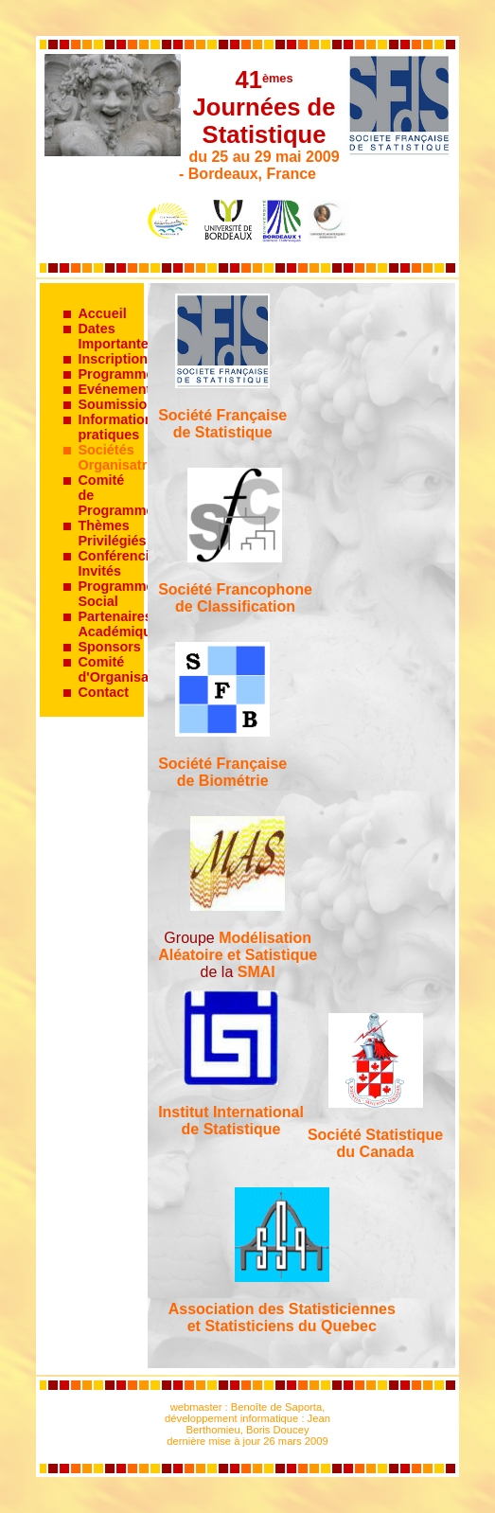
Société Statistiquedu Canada (375, 1143)
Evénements (118, 389)
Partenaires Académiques (122, 624)
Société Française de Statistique (222, 423)
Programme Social (115, 593)
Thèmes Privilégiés (112, 533)
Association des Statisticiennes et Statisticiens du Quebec (282, 1317)
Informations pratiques (119, 427)
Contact (103, 692)
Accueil (102, 313)
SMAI (256, 972)
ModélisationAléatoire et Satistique (237, 946)
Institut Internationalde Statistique (231, 1120)
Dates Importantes (116, 336)
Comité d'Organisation (125, 669)
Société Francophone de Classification (235, 597)
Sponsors (109, 646)
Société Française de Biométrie (222, 772)
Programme (115, 374)
